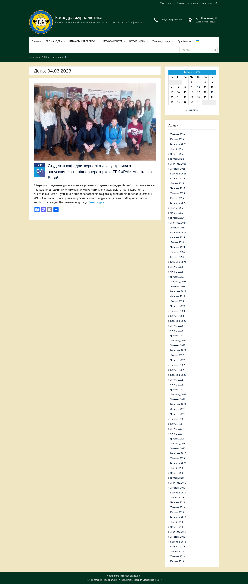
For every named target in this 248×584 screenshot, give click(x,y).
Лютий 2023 (176, 326)
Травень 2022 (177, 365)
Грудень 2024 (177, 218)
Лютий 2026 (176, 149)
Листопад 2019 (178, 483)
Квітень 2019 (177, 512)
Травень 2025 (177, 193)
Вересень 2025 (178, 173)
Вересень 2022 (178, 350)
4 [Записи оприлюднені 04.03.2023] (205, 82)
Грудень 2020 (177, 438)
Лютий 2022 (176, 380)
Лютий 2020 (176, 468)
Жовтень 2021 (177, 399)
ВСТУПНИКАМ (137, 41)
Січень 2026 (176, 154)
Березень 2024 (178, 262)
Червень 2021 (177, 414)
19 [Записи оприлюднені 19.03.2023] (212, 92)
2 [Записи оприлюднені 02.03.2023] (191, 82)
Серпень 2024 (177, 237)
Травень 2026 (177, 134)
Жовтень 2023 (177, 286)
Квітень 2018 (177, 561)
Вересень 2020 (178, 453)
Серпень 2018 (177, 546)
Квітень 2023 (177, 316)
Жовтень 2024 (177, 227)
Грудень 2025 (177, 159)
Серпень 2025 (177, 178)
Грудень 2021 (177, 389)
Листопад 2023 (178, 281)
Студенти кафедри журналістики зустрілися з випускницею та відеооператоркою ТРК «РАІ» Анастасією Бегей (100, 172)
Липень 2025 (177, 183)
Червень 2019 (177, 502)
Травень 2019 (177, 507)
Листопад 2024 (178, 222)
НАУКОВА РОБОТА (112, 41)
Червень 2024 (177, 247)
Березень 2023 (178, 321)
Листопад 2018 (178, 532)
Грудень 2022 (177, 335)
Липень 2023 (177, 301)
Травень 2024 (177, 252)
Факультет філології (187, 3)
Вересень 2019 (178, 492)
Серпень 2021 (177, 409)
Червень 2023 (177, 306)
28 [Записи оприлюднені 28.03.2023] (178, 102)
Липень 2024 (177, 242)
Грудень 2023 (177, 276)
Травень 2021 (177, 419)
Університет (166, 3)
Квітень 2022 (177, 370)
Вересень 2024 (178, 232)
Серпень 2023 (177, 296)
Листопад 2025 (178, 164)
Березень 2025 (178, 203)
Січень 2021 (176, 433)
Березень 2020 (178, 463)
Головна (36, 41)
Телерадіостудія (161, 41)
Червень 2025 (177, 188)
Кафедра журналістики (78, 17)
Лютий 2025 (176, 208)
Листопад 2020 (178, 443)
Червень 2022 (177, 360)
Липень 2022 (177, 355)
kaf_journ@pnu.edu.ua (172, 20)
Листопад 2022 (178, 340)
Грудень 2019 (177, 478)
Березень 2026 (178, 144)
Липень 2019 (177, 497)
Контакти (207, 3)
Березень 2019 (178, 517)
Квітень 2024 (177, 257)
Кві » (195, 110)
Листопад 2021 (178, 394)
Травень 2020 (177, 458)
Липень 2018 (177, 551)
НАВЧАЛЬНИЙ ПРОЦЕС (82, 41)
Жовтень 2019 (177, 487)
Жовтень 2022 (177, 345)
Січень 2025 (176, 213)
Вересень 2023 (178, 291)
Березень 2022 (178, 375)
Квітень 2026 (177, 139)
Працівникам (184, 41)
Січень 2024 (176, 272)
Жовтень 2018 (177, 537)
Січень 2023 (176, 330)
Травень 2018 (177, 556)
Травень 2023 (177, 311)
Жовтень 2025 (177, 168)
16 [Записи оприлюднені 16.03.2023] (191, 92)
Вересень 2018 (178, 541)
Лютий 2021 (176, 429)
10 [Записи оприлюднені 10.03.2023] (198, 87)
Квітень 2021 (177, 424)
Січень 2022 (176, 384)
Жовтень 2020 (177, 448)
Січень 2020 (176, 473)
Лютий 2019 (176, 522)
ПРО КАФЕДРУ (53, 41)
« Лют (189, 110)
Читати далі (97, 202)
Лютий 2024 (176, 267)
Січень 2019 (176, 527)
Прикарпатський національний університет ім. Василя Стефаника (120, 580)
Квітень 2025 (177, 198)
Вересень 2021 (178, 404)
